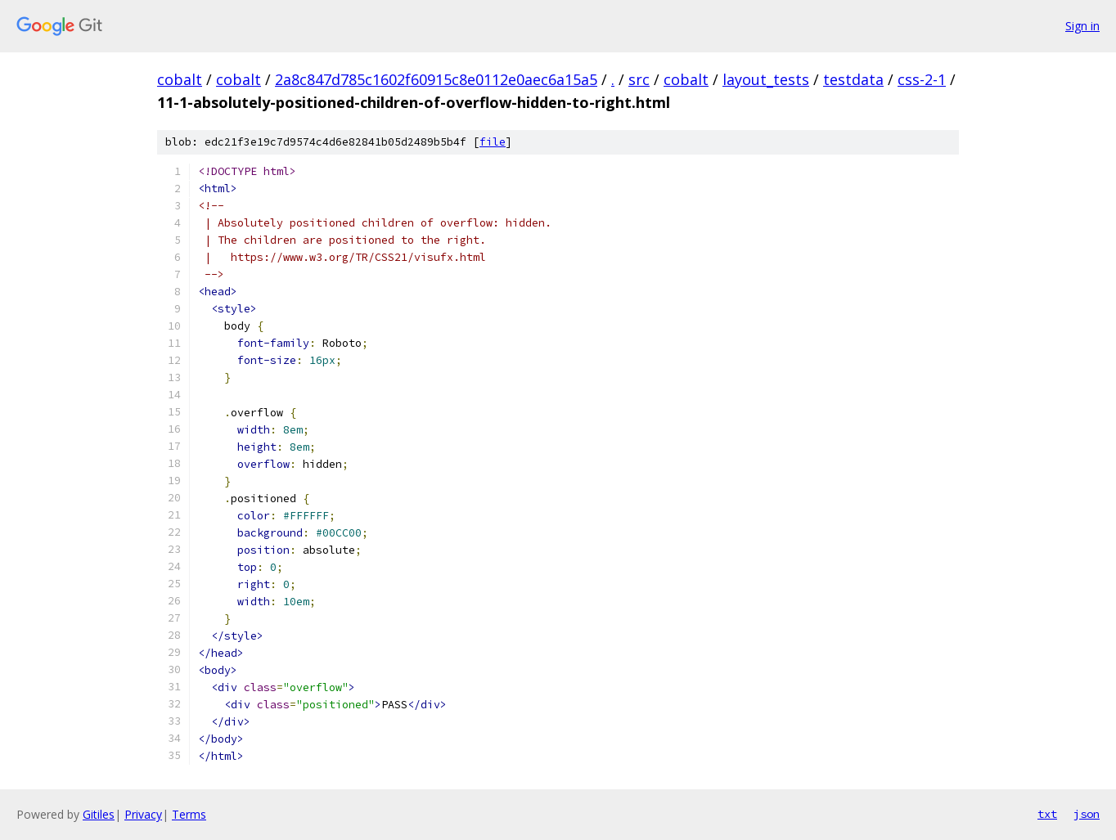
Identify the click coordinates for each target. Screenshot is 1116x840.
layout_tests (765, 79)
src (639, 79)
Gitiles (99, 814)
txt (1047, 813)
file (492, 142)
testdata (853, 79)
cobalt (179, 79)
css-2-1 (922, 79)
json (1086, 813)
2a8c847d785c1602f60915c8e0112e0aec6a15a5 (436, 79)
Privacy (143, 814)
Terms (189, 814)
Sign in (1082, 26)
